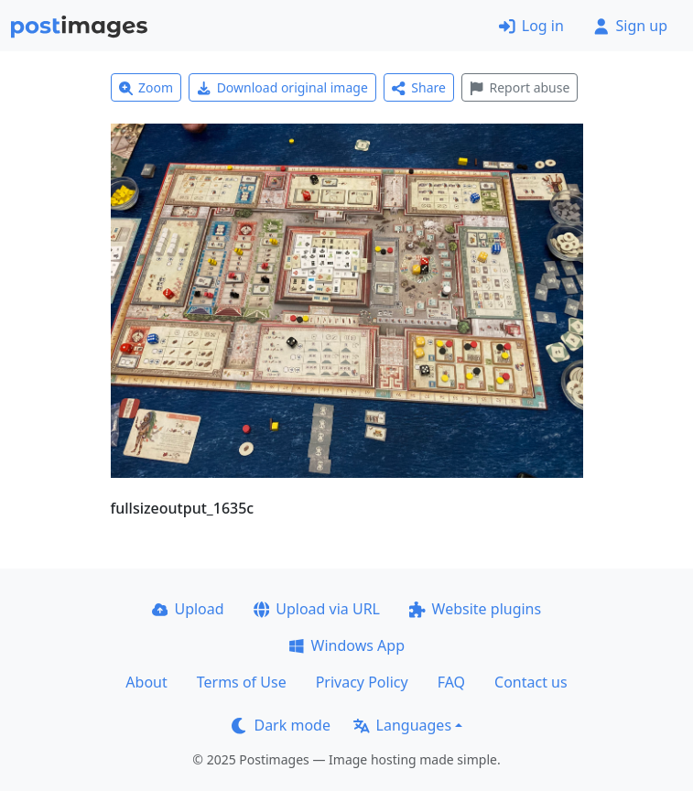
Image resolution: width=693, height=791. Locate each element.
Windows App (346, 645)
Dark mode (281, 725)
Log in (531, 26)
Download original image (282, 87)
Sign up (630, 26)
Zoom (146, 87)
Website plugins (475, 609)
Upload (188, 609)
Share (419, 87)
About (146, 682)
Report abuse (519, 87)
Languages (402, 725)
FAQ (451, 682)
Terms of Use (242, 682)
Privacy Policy (362, 682)
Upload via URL (317, 609)
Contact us (531, 682)
